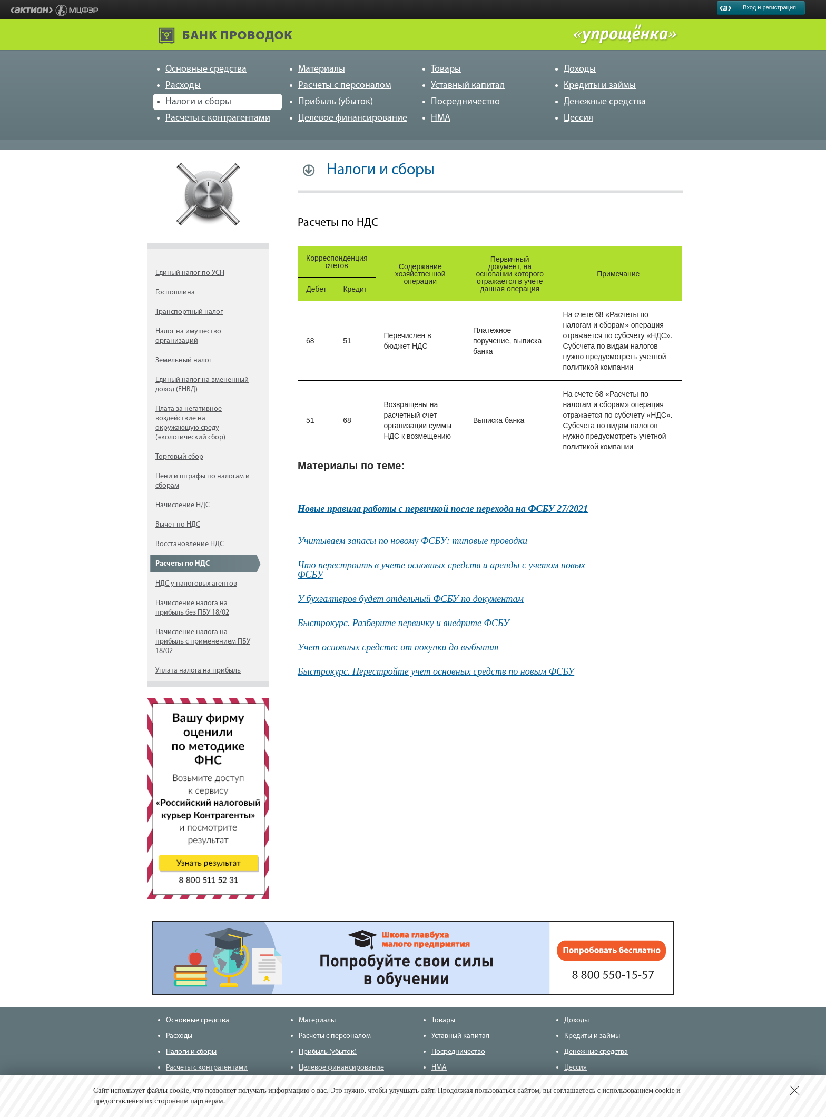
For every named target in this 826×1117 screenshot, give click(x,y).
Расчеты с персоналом (344, 86)
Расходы (183, 86)
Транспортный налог (189, 312)
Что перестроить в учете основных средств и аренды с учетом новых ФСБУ (441, 570)
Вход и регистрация (769, 7)
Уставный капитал (468, 86)
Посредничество (465, 102)
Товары (446, 69)
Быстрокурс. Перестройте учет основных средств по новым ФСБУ (436, 671)
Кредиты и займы (600, 86)
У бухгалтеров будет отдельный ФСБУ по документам (411, 599)
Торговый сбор (179, 457)
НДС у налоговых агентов (196, 584)
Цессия (578, 118)
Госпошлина (175, 292)
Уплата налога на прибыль (198, 671)
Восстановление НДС (189, 544)
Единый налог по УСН (189, 273)
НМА (440, 118)
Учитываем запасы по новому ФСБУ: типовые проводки (412, 541)
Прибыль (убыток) (335, 102)
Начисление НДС (182, 505)
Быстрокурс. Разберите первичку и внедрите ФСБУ (403, 623)
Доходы (580, 69)
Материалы (321, 69)
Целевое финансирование (352, 118)
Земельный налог (183, 360)
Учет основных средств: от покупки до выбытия (398, 647)
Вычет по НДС (177, 525)
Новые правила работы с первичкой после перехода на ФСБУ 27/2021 (443, 508)
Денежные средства (605, 102)
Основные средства (206, 69)
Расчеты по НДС (182, 564)
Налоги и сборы (198, 102)
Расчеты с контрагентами (217, 118)
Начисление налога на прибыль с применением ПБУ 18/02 (202, 641)
